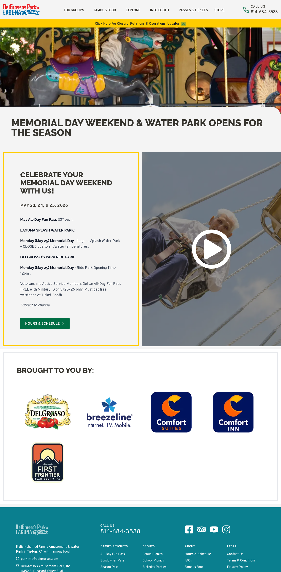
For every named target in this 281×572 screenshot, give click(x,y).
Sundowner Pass (112, 561)
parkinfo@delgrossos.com (37, 559)
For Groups (74, 10)
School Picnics (153, 561)
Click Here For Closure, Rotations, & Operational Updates (137, 24)
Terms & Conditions (241, 561)
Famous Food (105, 10)
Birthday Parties (154, 567)
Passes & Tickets (193, 10)
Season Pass (109, 567)
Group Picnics (153, 554)
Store (219, 10)
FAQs (188, 561)
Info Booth (159, 10)
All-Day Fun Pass (112, 554)
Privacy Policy (237, 567)
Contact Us (235, 554)
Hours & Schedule (198, 554)
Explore (133, 10)
